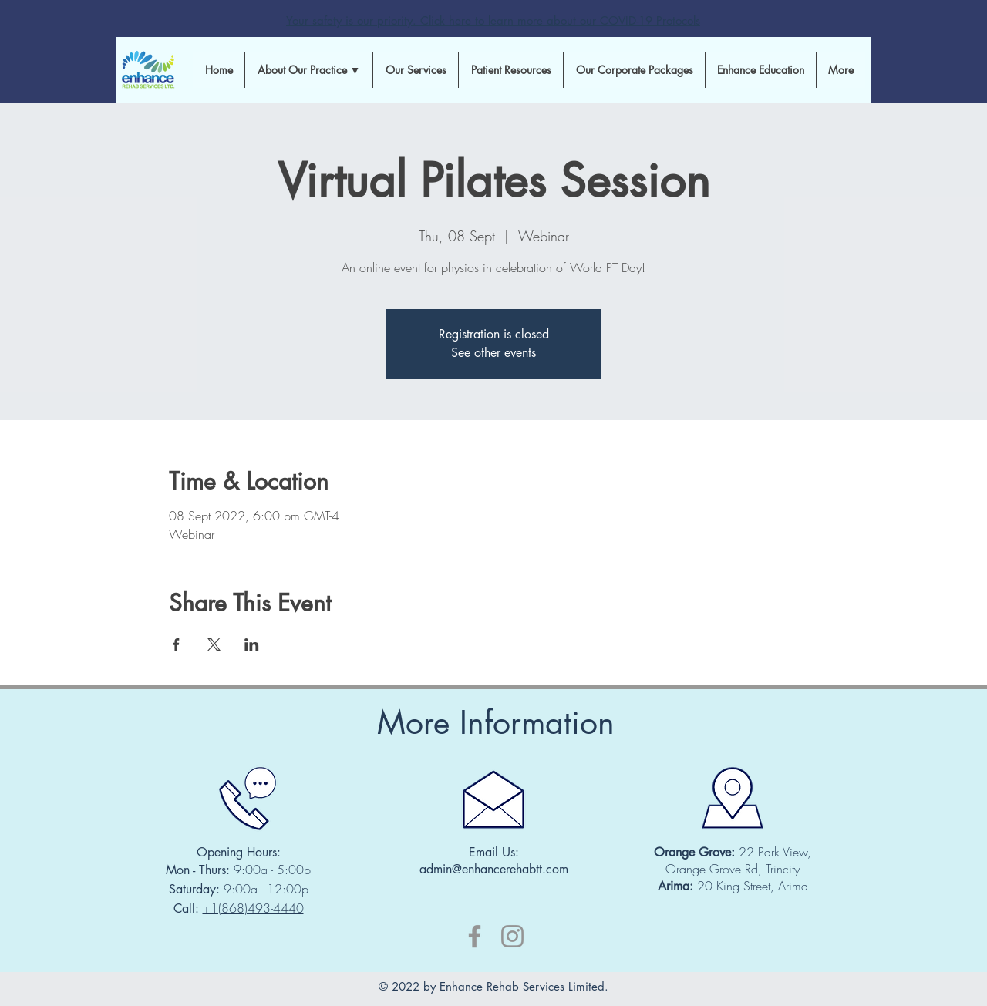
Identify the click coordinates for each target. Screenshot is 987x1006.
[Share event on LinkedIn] (251, 644)
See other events (493, 353)
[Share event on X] (214, 644)
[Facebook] (475, 936)
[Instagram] (512, 936)
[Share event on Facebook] (176, 644)
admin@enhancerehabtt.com (493, 869)
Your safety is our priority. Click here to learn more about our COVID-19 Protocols (493, 20)
